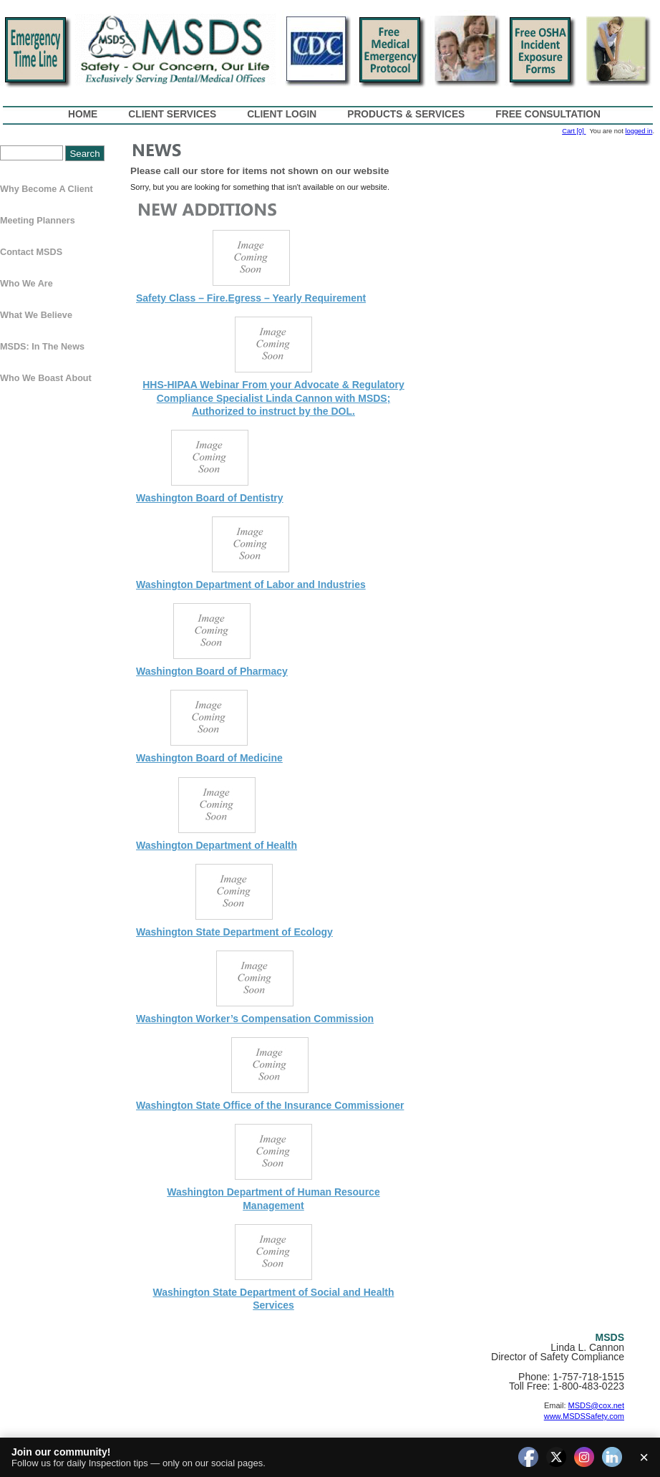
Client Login (281, 114)
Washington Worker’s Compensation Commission (255, 1018)
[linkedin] (612, 1457)
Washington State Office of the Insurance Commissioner (270, 1105)
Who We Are (26, 284)
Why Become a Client (46, 189)
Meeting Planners (37, 221)
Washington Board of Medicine (209, 758)
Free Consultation (548, 114)
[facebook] (528, 1457)
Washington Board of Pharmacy (212, 671)
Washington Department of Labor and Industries (251, 584)
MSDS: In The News (42, 347)
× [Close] (644, 1457)
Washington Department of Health (216, 845)
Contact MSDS (31, 252)
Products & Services (406, 114)
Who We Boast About (46, 378)
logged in (638, 131)
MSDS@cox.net (596, 1405)
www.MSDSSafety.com (584, 1416)
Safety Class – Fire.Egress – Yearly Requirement (251, 298)
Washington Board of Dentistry (209, 498)
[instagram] (584, 1457)
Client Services (172, 114)
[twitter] (556, 1457)
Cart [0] (574, 131)
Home (82, 114)
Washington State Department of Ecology (234, 932)
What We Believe (36, 315)
